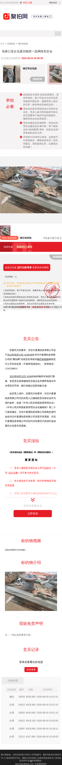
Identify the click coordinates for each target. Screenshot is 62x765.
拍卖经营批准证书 (46, 758)
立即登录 (32, 513)
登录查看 (31, 669)
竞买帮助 (9, 277)
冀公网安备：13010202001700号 (16, 755)
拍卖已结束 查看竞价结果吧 (27, 267)
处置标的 (11, 44)
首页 (2, 44)
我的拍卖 (53, 2)
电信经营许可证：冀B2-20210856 (22, 758)
